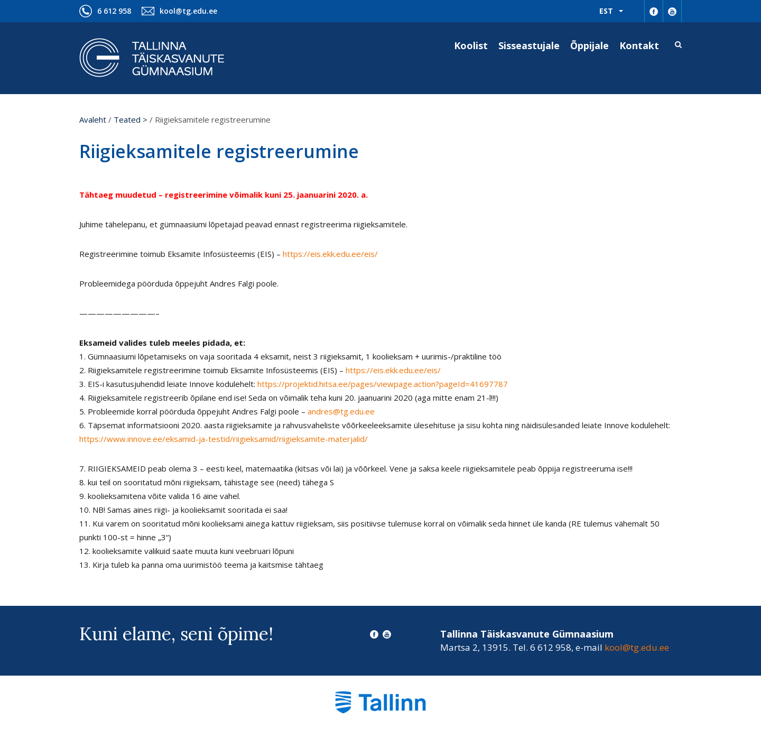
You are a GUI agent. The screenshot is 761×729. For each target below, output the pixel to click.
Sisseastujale (529, 45)
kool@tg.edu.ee (188, 11)
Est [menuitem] (606, 11)
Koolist (471, 45)
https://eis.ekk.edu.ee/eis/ (330, 253)
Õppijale (589, 45)
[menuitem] (611, 11)
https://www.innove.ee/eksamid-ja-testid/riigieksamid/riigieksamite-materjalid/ (223, 438)
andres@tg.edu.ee (341, 411)
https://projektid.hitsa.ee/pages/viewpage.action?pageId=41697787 (382, 384)
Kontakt (639, 45)
